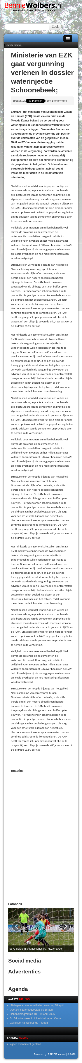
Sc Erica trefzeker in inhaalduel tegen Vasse (35, 1018)
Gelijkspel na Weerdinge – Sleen (29, 1022)
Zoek (55, 26)
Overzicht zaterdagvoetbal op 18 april (31, 1009)
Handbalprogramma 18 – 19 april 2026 (32, 1014)
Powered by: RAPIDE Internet (50, 1054)
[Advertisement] (46, 759)
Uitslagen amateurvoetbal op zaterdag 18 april (36, 1005)
